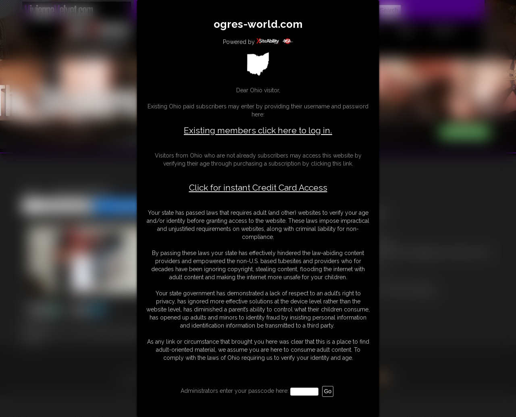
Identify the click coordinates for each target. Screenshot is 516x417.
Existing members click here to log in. (258, 130)
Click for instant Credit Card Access (258, 188)
